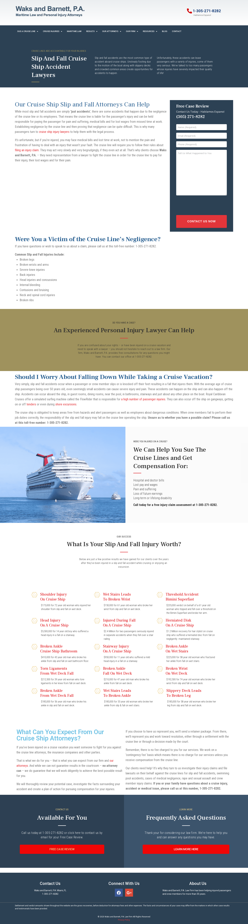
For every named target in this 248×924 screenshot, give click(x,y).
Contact (176, 31)
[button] (62, 847)
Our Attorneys (111, 31)
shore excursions (65, 402)
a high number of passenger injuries (143, 397)
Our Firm (132, 31)
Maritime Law (74, 31)
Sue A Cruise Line (27, 31)
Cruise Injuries (52, 31)
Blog (164, 31)
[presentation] (196, 204)
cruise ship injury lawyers (54, 132)
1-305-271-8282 (207, 11)
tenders (31, 402)
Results (91, 31)
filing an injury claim (27, 150)
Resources (150, 31)
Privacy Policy (124, 918)
